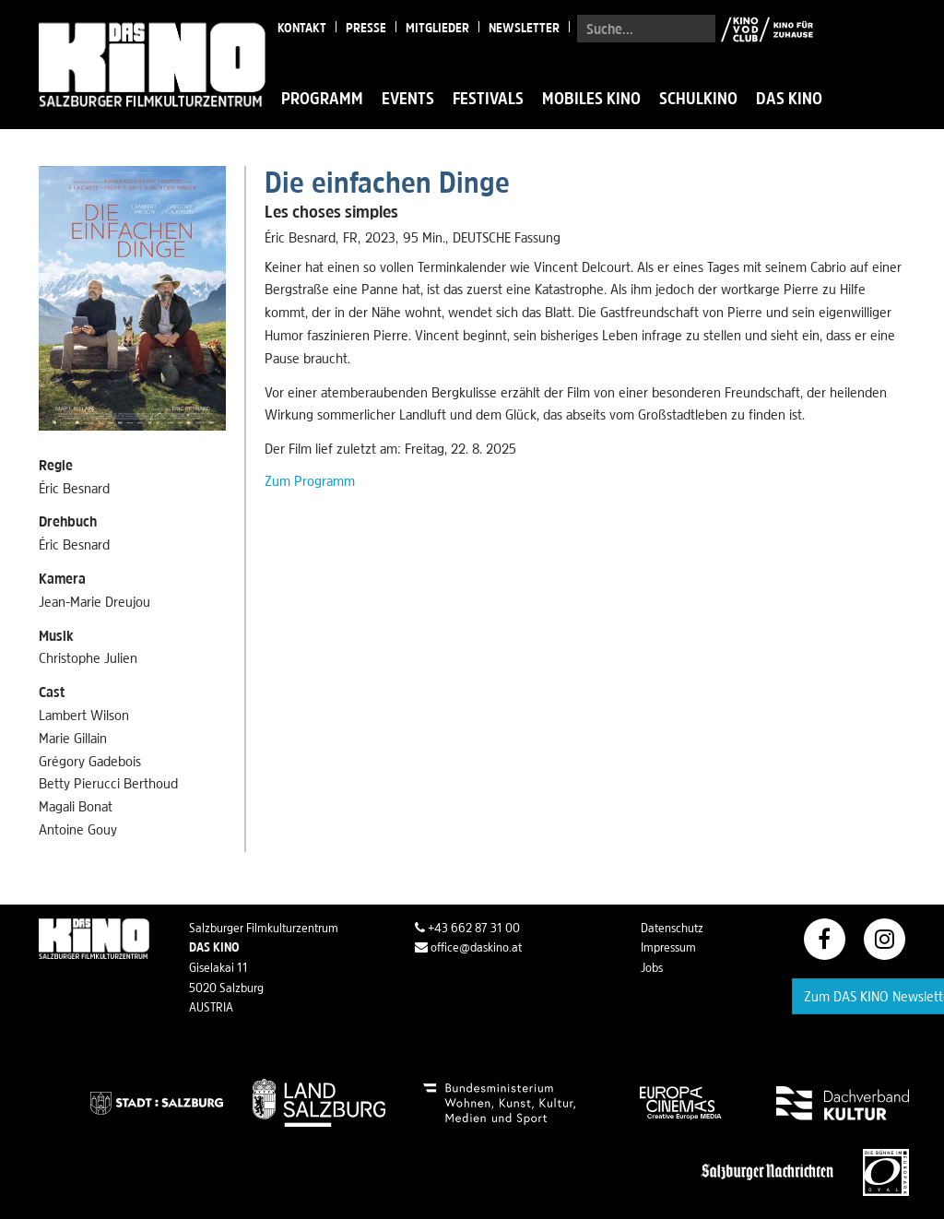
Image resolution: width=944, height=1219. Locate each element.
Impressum (668, 947)
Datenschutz (672, 927)
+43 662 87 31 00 (467, 927)
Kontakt (301, 27)
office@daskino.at (468, 947)
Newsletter (524, 27)
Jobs (652, 967)
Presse (366, 27)
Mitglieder (437, 27)
